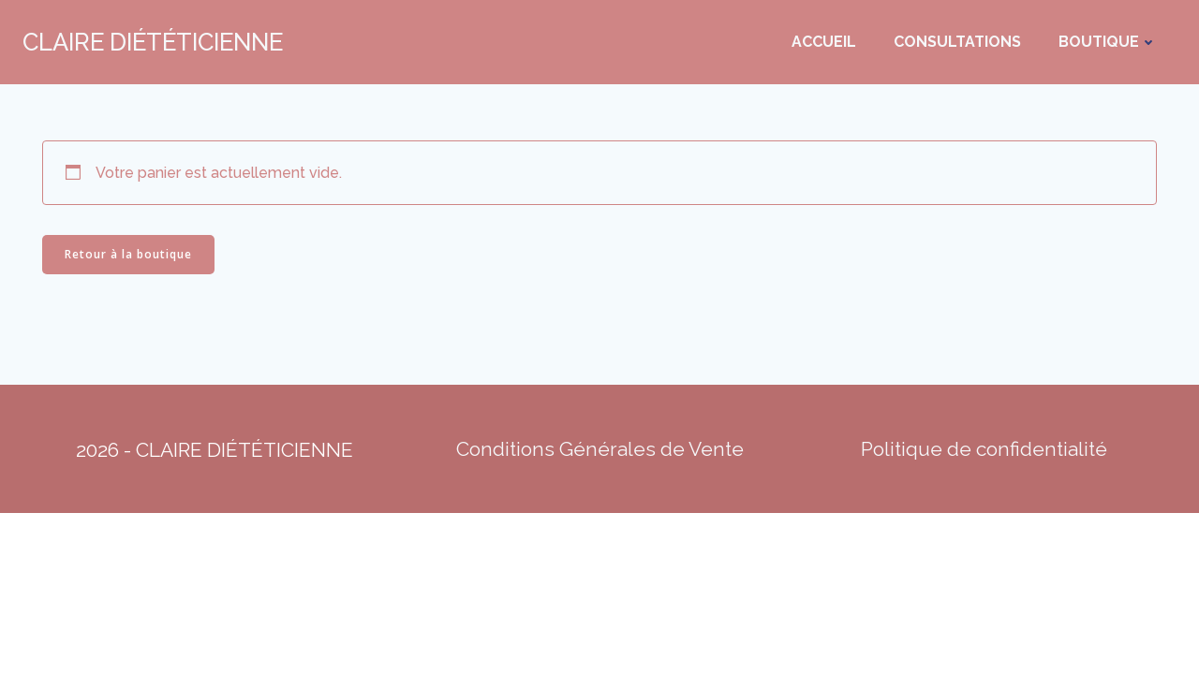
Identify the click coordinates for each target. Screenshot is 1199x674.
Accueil (824, 42)
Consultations (957, 42)
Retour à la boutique (128, 254)
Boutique (1108, 42)
